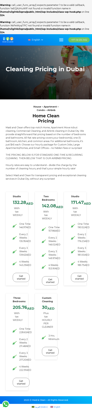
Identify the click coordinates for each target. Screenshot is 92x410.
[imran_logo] (8, 40)
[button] (36, 40)
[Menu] (61, 39)
